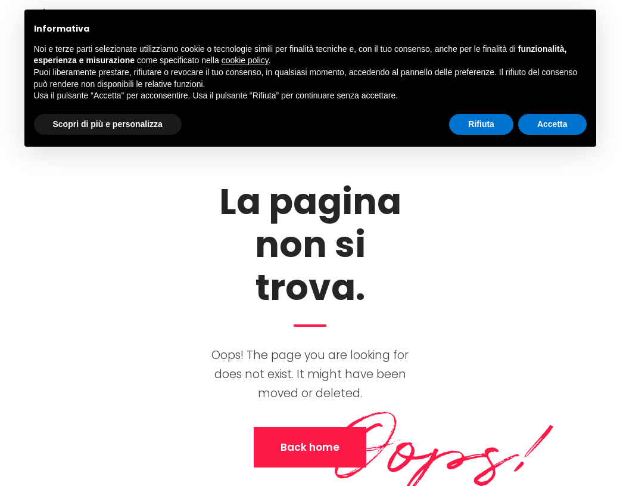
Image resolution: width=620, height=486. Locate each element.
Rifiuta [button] (481, 124)
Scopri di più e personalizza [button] (108, 124)
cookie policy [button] (245, 60)
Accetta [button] (552, 124)
